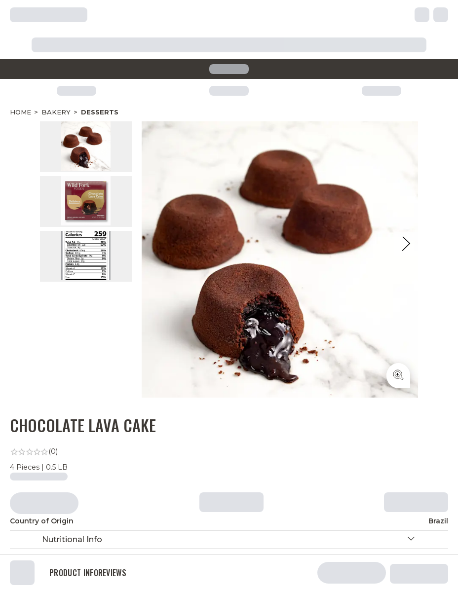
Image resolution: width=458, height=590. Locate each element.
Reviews (112, 573)
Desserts (99, 112)
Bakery (56, 112)
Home (20, 112)
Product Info (73, 573)
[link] (229, 452)
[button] (229, 539)
